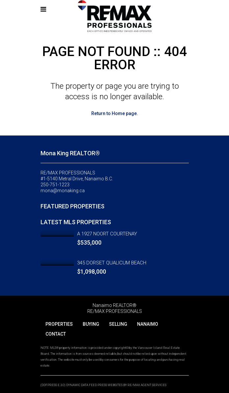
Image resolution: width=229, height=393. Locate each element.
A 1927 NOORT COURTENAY (107, 234)
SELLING (118, 324)
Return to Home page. (114, 113)
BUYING (91, 324)
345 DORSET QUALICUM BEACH (111, 263)
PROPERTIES (59, 324)
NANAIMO (147, 324)
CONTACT (55, 334)
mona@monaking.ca (63, 190)
